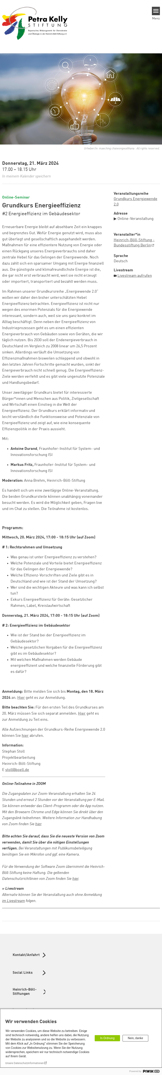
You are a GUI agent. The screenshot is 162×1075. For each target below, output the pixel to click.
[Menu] (156, 11)
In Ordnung (107, 1038)
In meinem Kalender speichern (26, 176)
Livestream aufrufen (134, 276)
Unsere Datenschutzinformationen (24, 1063)
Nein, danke (135, 1038)
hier (25, 736)
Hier (21, 698)
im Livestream (13, 901)
